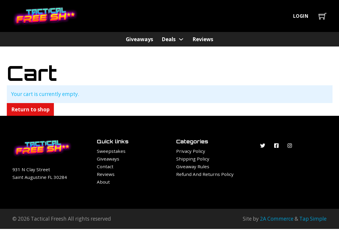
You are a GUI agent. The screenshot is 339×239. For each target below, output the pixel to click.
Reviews (202, 39)
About (103, 182)
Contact (105, 166)
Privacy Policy (190, 151)
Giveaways (139, 39)
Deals (169, 39)
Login (301, 16)
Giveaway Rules (192, 166)
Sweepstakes (111, 151)
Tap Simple (313, 218)
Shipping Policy (192, 159)
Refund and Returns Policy (205, 174)
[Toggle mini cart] (323, 16)
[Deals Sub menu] (181, 39)
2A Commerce (276, 218)
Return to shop (30, 109)
